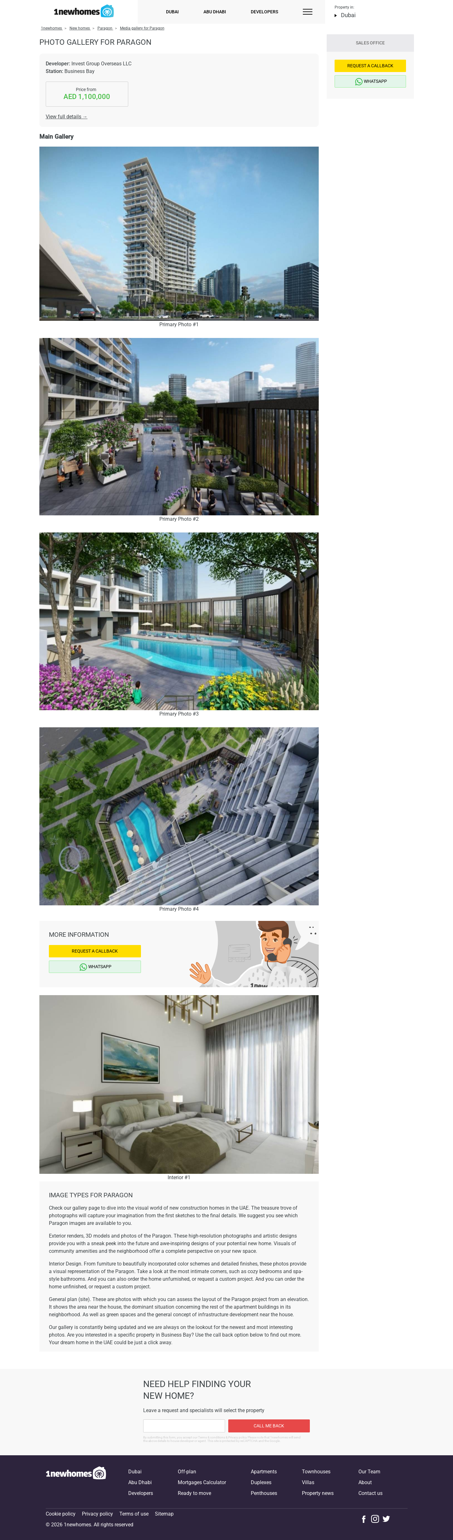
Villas (308, 1482)
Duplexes (261, 1482)
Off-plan (187, 1472)
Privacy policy (97, 1514)
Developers (264, 11)
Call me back (269, 1425)
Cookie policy (61, 1514)
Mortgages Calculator (202, 1482)
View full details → (67, 117)
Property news (318, 1493)
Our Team (369, 1472)
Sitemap (164, 1514)
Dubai (172, 11)
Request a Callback (95, 951)
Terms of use (134, 1514)
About (365, 1482)
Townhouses (316, 1472)
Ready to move (194, 1493)
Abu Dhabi (214, 11)
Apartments (264, 1472)
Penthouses (264, 1493)
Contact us (370, 1493)
